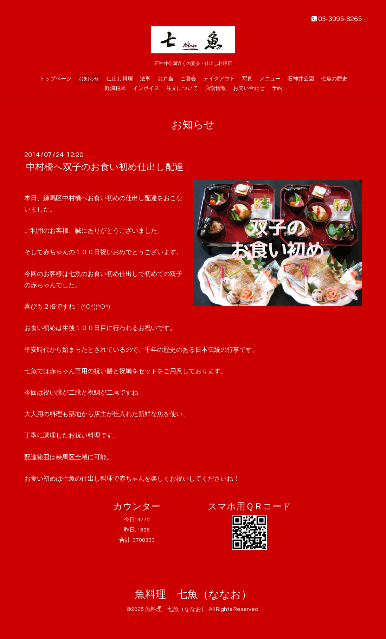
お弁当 (165, 78)
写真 (247, 78)
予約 (277, 88)
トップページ (55, 78)
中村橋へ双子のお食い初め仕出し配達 (105, 167)
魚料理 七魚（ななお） (193, 594)
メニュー (270, 78)
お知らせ (88, 78)
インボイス (146, 88)
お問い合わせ (249, 88)
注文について (182, 88)
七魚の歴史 (334, 78)
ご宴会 (188, 78)
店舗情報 (215, 88)
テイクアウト (219, 78)
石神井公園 (301, 78)
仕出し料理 (120, 78)
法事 (145, 78)
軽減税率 (115, 88)
